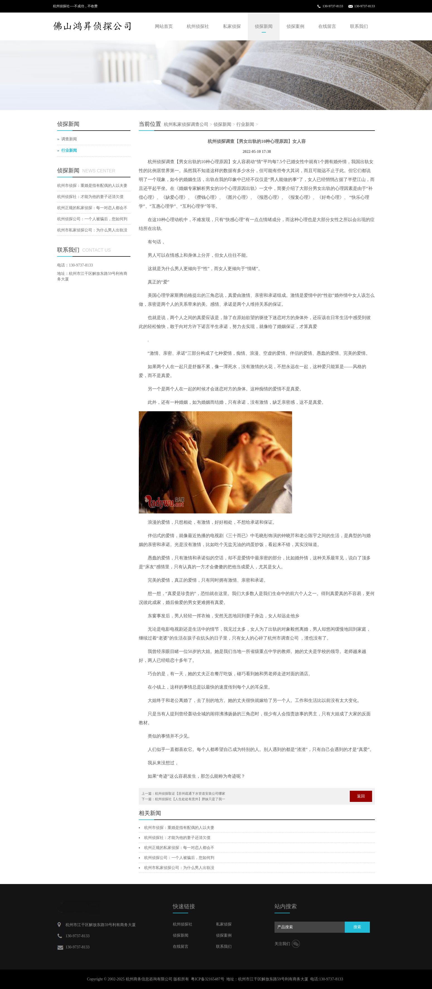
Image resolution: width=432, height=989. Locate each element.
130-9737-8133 (332, 6)
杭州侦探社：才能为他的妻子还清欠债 (177, 838)
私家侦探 (232, 26)
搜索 (357, 927)
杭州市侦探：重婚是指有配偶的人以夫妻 (179, 828)
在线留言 (327, 26)
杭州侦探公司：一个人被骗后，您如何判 (179, 858)
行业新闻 (245, 124)
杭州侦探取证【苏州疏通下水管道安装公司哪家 (190, 793)
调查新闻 (69, 139)
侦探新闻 (264, 26)
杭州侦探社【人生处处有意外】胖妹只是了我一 (190, 799)
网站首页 (164, 26)
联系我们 (359, 26)
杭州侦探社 (198, 26)
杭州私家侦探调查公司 (186, 124)
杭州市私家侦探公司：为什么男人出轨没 (179, 868)
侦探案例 (295, 26)
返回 (361, 796)
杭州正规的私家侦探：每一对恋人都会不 (179, 848)
